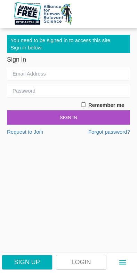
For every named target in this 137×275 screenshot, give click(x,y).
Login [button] (81, 262)
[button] (122, 262)
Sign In (68, 117)
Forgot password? (109, 132)
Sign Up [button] (27, 262)
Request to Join (25, 132)
